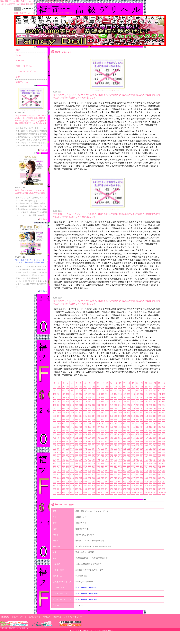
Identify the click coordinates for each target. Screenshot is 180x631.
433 (67, 430)
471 (89, 434)
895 (67, 482)
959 (58, 489)
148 (120, 398)
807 (115, 471)
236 (72, 409)
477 (115, 434)
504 (89, 438)
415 (133, 427)
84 (129, 390)
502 (80, 438)
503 (85, 438)
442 (106, 430)
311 (111, 416)
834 (89, 474)
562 (54, 445)
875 (124, 478)
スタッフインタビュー (26, 71)
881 (150, 478)
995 (72, 493)
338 (85, 420)
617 (150, 449)
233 (58, 409)
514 (133, 438)
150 (128, 398)
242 (98, 409)
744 (128, 463)
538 (93, 441)
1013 (150, 493)
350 (137, 420)
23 (150, 383)
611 (124, 449)
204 (76, 405)
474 (102, 434)
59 (163, 387)
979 (146, 489)
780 (141, 467)
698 (72, 460)
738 (102, 463)
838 (106, 474)
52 (133, 387)
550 (146, 441)
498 (63, 438)
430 (54, 430)
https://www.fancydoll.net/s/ (87, 593)
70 (68, 390)
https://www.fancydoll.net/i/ (86, 599)
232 (54, 409)
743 (124, 463)
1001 (98, 493)
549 (141, 441)
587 (163, 445)
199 (54, 405)
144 (102, 398)
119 (137, 394)
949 (159, 485)
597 (63, 449)
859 (54, 478)
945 (141, 485)
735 (89, 463)
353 (150, 420)
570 (89, 445)
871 (106, 478)
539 (98, 441)
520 (159, 438)
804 (102, 471)
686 (163, 456)
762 (63, 467)
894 (63, 482)
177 (102, 401)
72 (76, 390)
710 (124, 460)
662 (58, 456)
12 (102, 383)
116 (124, 394)
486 (154, 434)
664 (67, 456)
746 (137, 463)
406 (93, 427)
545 (124, 441)
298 (54, 416)
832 (80, 474)
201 (63, 405)
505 (93, 438)
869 (98, 478)
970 (106, 489)
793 (54, 471)
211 (106, 405)
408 (102, 427)
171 (76, 401)
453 (154, 430)
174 (89, 401)
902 (98, 482)
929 (72, 485)
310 (106, 416)
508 (106, 438)
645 (128, 452)
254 (150, 409)
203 (72, 405)
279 (115, 412)
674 (111, 456)
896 (72, 482)
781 (146, 467)
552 (154, 441)
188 (150, 401)
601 (80, 449)
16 (120, 383)
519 (154, 438)
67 (54, 390)
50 (124, 387)
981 (154, 489)
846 (141, 474)
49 (120, 387)
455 (163, 430)
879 (141, 478)
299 (58, 416)
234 (63, 409)
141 (89, 398)
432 (63, 430)
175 (93, 401)
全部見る (42, 150)
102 (63, 394)
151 (133, 398)
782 (150, 467)
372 (89, 423)
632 (72, 452)
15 (115, 383)
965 (85, 489)
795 (63, 471)
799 (80, 471)
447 (128, 430)
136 (67, 398)
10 (94, 383)
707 (111, 460)
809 (124, 471)
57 (155, 387)
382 (133, 423)
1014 (155, 493)
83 (124, 390)
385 (146, 423)
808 (120, 471)
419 (150, 427)
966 (89, 489)
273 (89, 412)
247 (120, 409)
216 (128, 405)
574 (106, 445)
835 (93, 474)
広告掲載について (19, 617)
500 (72, 438)
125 (163, 394)
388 (159, 423)
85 (133, 390)
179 (111, 401)
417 (141, 427)
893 (58, 482)
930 (76, 485)
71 (72, 390)
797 (72, 471)
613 (133, 449)
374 (98, 423)
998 (85, 493)
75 (89, 390)
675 (115, 456)
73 (81, 390)
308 (98, 416)
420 (154, 427)
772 (106, 467)
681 (141, 456)
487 (159, 434)
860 (58, 478)
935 (98, 485)
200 (58, 405)
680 (137, 456)
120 (141, 394)
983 (163, 489)
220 (146, 405)
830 (72, 474)
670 (93, 456)
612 (128, 449)
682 (146, 456)
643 (120, 452)
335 (72, 420)
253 (146, 409)
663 (63, 456)
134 (58, 398)
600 (76, 449)
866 (85, 478)
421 (159, 427)
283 (133, 412)
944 (137, 485)
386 (150, 423)
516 (141, 438)
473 (98, 434)
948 (154, 485)
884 (163, 478)
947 (150, 485)
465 (63, 434)
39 (76, 387)
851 (163, 474)
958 (54, 489)
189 (154, 401)
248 (124, 409)
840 (115, 474)
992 (58, 493)
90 (155, 390)
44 (98, 387)
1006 (120, 493)
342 (102, 420)
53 (137, 387)
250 (133, 409)
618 (154, 449)
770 (98, 467)
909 (128, 482)
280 (120, 412)
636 (89, 452)
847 (146, 474)
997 (80, 493)
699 (76, 460)
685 (159, 456)
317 (137, 416)
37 (68, 387)
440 (98, 430)
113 (111, 394)
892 (54, 482)
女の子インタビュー (25, 66)
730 (67, 463)
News (18, 55)
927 (63, 485)
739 (106, 463)
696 (63, 460)
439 (93, 430)
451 (146, 430)
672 (102, 456)
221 (150, 405)
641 (111, 452)
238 (80, 409)
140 (85, 398)
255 (154, 409)
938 (111, 485)
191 (163, 401)
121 (146, 394)
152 (137, 398)
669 (89, 456)
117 (128, 394)
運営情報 (5, 617)
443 (111, 430)
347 (124, 420)
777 (128, 467)
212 (111, 405)
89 (150, 390)
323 (163, 416)
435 (76, 430)
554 (163, 441)
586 (159, 445)
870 (102, 478)
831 (76, 474)
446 (124, 430)
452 (150, 430)
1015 (159, 493)
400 (67, 427)
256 (159, 409)
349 (133, 420)
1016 (163, 493)
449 (137, 430)
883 (159, 478)
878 (137, 478)
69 (63, 390)
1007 (124, 493)
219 (141, 405)
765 (76, 467)
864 (76, 478)
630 (63, 452)
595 (54, 449)
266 (58, 412)
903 (102, 482)
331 (54, 420)
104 (72, 394)
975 (128, 489)
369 (76, 423)
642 (115, 452)
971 (111, 489)
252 (141, 409)
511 (120, 438)
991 (54, 493)
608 (111, 449)
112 (106, 394)
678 (128, 456)
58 (159, 387)
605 (98, 449)
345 (115, 420)
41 (85, 387)
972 (115, 489)
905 (111, 482)
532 (67, 441)
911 (137, 482)
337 (80, 420)
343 (106, 420)
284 (137, 412)
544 (120, 441)
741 (115, 463)
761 (58, 467)
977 (137, 489)
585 (154, 445)
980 (150, 489)
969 (102, 489)
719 (163, 460)
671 (98, 456)
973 (120, 489)
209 (98, 405)
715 (146, 460)
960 (63, 489)
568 (80, 445)
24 (155, 383)
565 (67, 445)
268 (67, 412)
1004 (111, 493)
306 (89, 416)
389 (163, 423)
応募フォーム (22, 82)
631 (67, 452)
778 (133, 467)
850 (159, 474)
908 (124, 482)
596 (58, 449)
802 (93, 471)
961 (67, 489)
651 (154, 452)
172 (80, 401)
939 (115, 485)
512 (124, 438)
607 (106, 449)
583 (146, 445)
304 (80, 416)
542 (111, 441)
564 (63, 445)
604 (93, 449)
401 (72, 427)
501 (76, 438)
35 (59, 387)
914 (150, 482)
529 (54, 441)
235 (67, 409)
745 (133, 463)
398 (58, 427)
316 (133, 416)
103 (67, 394)
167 (58, 401)
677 (124, 456)
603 (89, 449)
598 (67, 449)
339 (89, 420)
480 (128, 434)
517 (146, 438)
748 (146, 463)
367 (67, 423)
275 (98, 412)
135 (63, 398)
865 (80, 478)
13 (107, 383)
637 (93, 452)
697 (67, 460)
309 (102, 416)
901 (93, 482)
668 (85, 456)
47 (111, 387)
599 (72, 449)
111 (102, 394)
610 (120, 449)
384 (141, 423)
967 (93, 489)
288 (154, 412)
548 (137, 441)
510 (115, 438)
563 (58, 445)
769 (93, 467)
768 (89, 467)
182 (124, 401)
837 (102, 474)
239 (85, 409)
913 (146, 482)
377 (111, 423)
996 (76, 493)
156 (154, 398)
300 (63, 416)
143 (98, 398)
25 (159, 383)
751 (159, 463)
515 (137, 438)
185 (137, 401)
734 (85, 463)
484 (146, 434)
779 (137, 467)
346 (120, 420)
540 (102, 441)
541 (106, 441)
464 (58, 434)
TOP (18, 50)
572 (98, 445)
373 (93, 423)
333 (63, 420)
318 (141, 416)
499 (67, 438)
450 (141, 430)
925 (54, 485)
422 (163, 427)
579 (128, 445)
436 (80, 430)
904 (106, 482)
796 (67, 471)
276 (102, 412)
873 (115, 478)
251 (137, 409)
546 (128, 441)
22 (146, 383)
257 (163, 409)
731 (72, 463)
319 (146, 416)
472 (93, 434)
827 (58, 474)
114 (115, 394)
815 (150, 471)
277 (106, 412)
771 (102, 467)
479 (124, 434)
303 (76, 416)
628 (54, 452)
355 (159, 420)
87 (142, 390)
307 (93, 416)
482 (137, 434)
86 (137, 390)
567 (76, 445)
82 (120, 390)
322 (159, 416)
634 (80, 452)
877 (133, 478)
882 (154, 478)
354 (154, 420)
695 (58, 460)
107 (85, 394)
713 (137, 460)
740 (111, 463)
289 (159, 412)
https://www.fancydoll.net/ (86, 587)
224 (163, 405)
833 (85, 474)
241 (93, 409)
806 (111, 471)
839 (111, 474)
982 (159, 489)
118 (133, 394)
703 (93, 460)
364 (54, 423)
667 (80, 456)
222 (154, 405)
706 (106, 460)
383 (137, 423)
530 (58, 441)
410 (111, 427)
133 (54, 398)
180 (115, 401)
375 (102, 423)
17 (124, 383)
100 (54, 394)
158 (163, 398)
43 (94, 387)
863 (72, 478)
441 (102, 430)
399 (63, 427)
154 (146, 398)
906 (115, 482)
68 (59, 390)
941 (124, 485)
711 (128, 460)
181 (120, 401)
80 (111, 390)
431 (58, 430)
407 (98, 427)
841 (120, 474)
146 (111, 398)
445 (120, 430)
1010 (137, 493)
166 (54, 401)
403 (80, 427)
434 (72, 430)
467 (72, 434)
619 (159, 449)
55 (146, 387)
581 (137, 445)
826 (54, 474)
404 (85, 427)
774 (115, 467)
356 (163, 420)
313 (120, 416)
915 (154, 482)
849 (154, 474)
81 (115, 390)
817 (159, 471)
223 (159, 405)
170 (72, 401)
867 (89, 478)
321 (154, 416)
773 (111, 467)
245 (111, 409)
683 (150, 456)
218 (137, 405)
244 (106, 409)
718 (159, 460)
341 (98, 420)
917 (163, 482)
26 (163, 383)
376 (106, 423)
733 (80, 463)
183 (128, 401)
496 (54, 438)
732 (76, 463)
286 (146, 412)
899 (85, 482)
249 (128, 409)
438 (89, 430)
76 (94, 390)
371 (85, 423)
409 (106, 427)
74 (85, 390)
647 (137, 452)
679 (133, 456)
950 (163, 485)
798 (76, 471)
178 (106, 401)
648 (141, 452)
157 (159, 398)
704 (98, 460)
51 (129, 387)
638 (98, 452)
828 (63, 474)
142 (93, 398)
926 (58, 485)
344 (111, 420)
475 (106, 434)
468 (76, 434)
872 (111, 478)
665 (72, 456)
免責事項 (57, 617)
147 (115, 398)
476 (111, 434)
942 (128, 485)
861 (63, 478)
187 (146, 401)
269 (72, 412)
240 (89, 409)
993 (63, 493)
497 (58, 438)
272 (85, 412)
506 (98, 438)
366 (63, 423)
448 (133, 430)
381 (128, 423)
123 (154, 394)
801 (89, 471)
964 (80, 489)
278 (111, 412)
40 (81, 387)
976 (133, 489)
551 (150, 441)
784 (159, 467)
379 (120, 423)
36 (63, 387)
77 (98, 390)
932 (85, 485)
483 (141, 434)
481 (133, 434)
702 (89, 460)
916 (159, 482)
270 (76, 412)
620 (163, 449)
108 (89, 394)
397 (54, 427)
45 (102, 387)
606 (102, 449)
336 (76, 420)
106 (80, 394)
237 (76, 409)
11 (98, 383)
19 (133, 383)
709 (120, 460)
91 (159, 390)
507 (102, 438)
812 (137, 471)
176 (98, 401)
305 (85, 416)
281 (124, 412)
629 (58, 452)
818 (163, 471)
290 (163, 412)
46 (107, 387)
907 (120, 482)
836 (98, 474)
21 (142, 383)
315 (128, 416)
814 (146, 471)
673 (106, 456)
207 (89, 405)
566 (72, 445)
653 (163, 452)
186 (141, 401)
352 (146, 420)
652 (159, 452)
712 (133, 460)
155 (150, 398)
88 (146, 390)
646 (133, 452)
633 (76, 452)
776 (124, 467)
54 (142, 387)
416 (137, 427)
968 (98, 489)
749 (150, 463)
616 (146, 449)
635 (85, 452)
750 (154, 463)
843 (128, 474)
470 (85, 434)
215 (124, 405)
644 (124, 452)
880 (146, 478)
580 (133, 445)
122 (150, 394)
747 (141, 463)
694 (54, 460)
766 (80, 467)
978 (141, 489)
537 (89, 441)
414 (128, 427)
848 (150, 474)
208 (93, 405)
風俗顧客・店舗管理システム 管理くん (14, 628)
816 (154, 471)
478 (120, 434)
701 (85, 460)
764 (72, 467)
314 (124, 416)
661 (54, 456)
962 (72, 489)
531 (63, 441)
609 (115, 449)
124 (159, 394)
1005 (115, 493)
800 (85, 471)
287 (150, 412)
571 (93, 445)
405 (89, 427)
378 (115, 423)
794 (58, 471)
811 (133, 471)
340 (93, 420)
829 (67, 474)
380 (124, 423)
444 (115, 430)
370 (80, 423)
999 (89, 493)
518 (150, 438)
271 (80, 412)
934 (93, 485)
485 (150, 434)
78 (102, 390)
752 (163, 463)
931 (80, 485)
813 (141, 471)
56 (150, 387)
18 (129, 383)
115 (120, 394)
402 (76, 427)
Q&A (18, 77)
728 (58, 463)
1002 (102, 493)
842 (124, 474)
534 (76, 441)
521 (163, 438)
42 (89, 387)
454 (159, 430)
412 (120, 427)
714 (141, 460)
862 (67, 478)
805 (106, 471)
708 (115, 460)
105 (76, 394)
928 (67, 485)
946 (146, 485)
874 (120, 478)
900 (89, 482)
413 (124, 427)
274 (93, 412)
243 (102, 409)
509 (111, 438)
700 (80, 460)
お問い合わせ (34, 617)
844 (133, 474)
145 (106, 398)
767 (85, 467)
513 (128, 438)
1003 (107, 493)
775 (120, 467)
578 (124, 445)
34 (54, 387)
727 (54, 463)
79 (107, 390)
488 (163, 434)
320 (150, 416)
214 (120, 405)
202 (67, 405)
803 (98, 471)
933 (89, 485)
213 (115, 405)
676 (120, 456)
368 (72, 423)
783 (154, 467)
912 (141, 482)
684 (154, 456)
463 (54, 434)
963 (76, 489)
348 (128, 420)
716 (150, 460)
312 (115, 416)
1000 (93, 493)
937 (106, 485)
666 (76, 456)
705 (102, 460)
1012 (146, 493)
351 (141, 420)
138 (76, 398)
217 (133, 405)
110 (98, 394)
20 (137, 383)
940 (120, 485)
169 (67, 401)
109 (93, 394)
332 (58, 420)
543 (115, 441)
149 (124, 398)
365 (58, 423)
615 (141, 449)
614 (137, 449)
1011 (141, 493)
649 (146, 452)
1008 (128, 493)
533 (72, 441)
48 (115, 387)
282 (128, 412)
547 (133, 441)
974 (124, 489)
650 (150, 452)
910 (133, 482)
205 (80, 405)
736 (93, 463)
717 (154, 460)
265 (54, 412)
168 (63, 401)
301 (67, 416)
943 (133, 485)
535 (80, 441)
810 (128, 471)
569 (85, 445)
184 (133, 401)
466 (67, 434)
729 (63, 463)
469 (80, 434)
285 (141, 412)
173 (85, 401)
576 (115, 445)
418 (146, 427)
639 (102, 452)
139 (80, 398)
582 (141, 445)
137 (72, 398)
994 (67, 493)
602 (85, 449)
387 (154, 423)
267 (63, 412)
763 (67, 467)
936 (102, 485)
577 (120, 445)
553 (159, 441)
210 (102, 405)
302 (72, 416)
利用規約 (46, 617)
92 (163, 390)
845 (137, 474)
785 (163, 467)
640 (106, 452)
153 (141, 398)
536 (85, 441)
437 (85, 430)
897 (76, 482)
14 (111, 383)
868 (93, 478)
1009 (133, 493)
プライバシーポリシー (73, 617)
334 (67, 420)
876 (128, 478)
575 (111, 445)
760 (54, 467)
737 (98, 463)
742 (120, 463)
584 (150, 445)
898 (80, 482)
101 (58, 394)
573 (102, 445)
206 (85, 405)
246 (115, 409)
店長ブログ (21, 60)
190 (159, 401)
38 (72, 387)
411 (115, 427)
